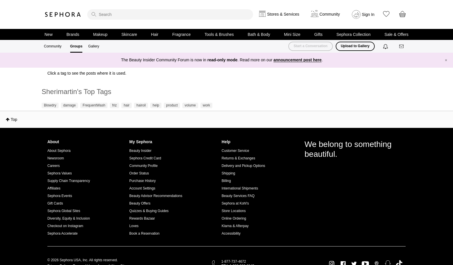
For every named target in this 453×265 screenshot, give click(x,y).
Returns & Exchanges (238, 158)
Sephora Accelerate (62, 233)
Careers (53, 166)
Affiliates (53, 188)
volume (190, 105)
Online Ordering (234, 218)
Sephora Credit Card (145, 158)
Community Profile (143, 166)
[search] (170, 14)
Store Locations (234, 211)
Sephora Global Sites (63, 211)
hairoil (141, 105)
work (206, 105)
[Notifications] (386, 46)
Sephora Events (59, 196)
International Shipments (240, 188)
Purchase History (142, 181)
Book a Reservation (144, 233)
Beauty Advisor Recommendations (155, 196)
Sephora (62, 14)
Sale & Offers (397, 34)
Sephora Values (59, 173)
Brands (72, 34)
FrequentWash (94, 105)
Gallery (93, 46)
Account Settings (142, 188)
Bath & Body (259, 34)
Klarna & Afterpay (235, 226)
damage (69, 105)
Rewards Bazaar (142, 218)
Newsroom (55, 158)
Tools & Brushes (219, 34)
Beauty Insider (140, 151)
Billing (226, 181)
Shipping (228, 173)
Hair (155, 34)
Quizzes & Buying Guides (149, 211)
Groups (76, 46)
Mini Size (292, 34)
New (48, 34)
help (156, 105)
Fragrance (181, 34)
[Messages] (402, 46)
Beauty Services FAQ (238, 196)
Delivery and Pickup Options (243, 166)
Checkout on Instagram (65, 226)
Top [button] (14, 119)
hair (126, 105)
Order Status (139, 173)
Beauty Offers (140, 203)
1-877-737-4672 (233, 262)
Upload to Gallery (355, 46)
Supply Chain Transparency (68, 181)
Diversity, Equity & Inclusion (68, 218)
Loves (134, 226)
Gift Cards (55, 203)
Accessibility (231, 233)
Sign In (368, 14)
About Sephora (58, 151)
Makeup (100, 34)
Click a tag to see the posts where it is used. (86, 73)
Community (53, 46)
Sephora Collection (354, 34)
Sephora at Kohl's (235, 203)
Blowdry (50, 105)
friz (114, 105)
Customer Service (235, 151)
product (172, 105)
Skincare (129, 34)
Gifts (318, 34)
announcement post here (298, 60)
